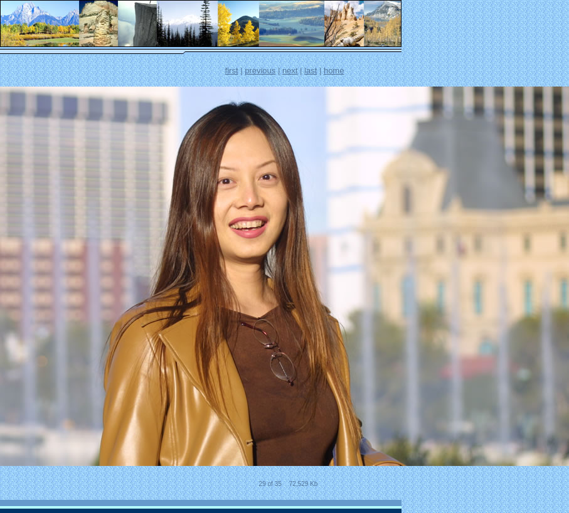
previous (260, 70)
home (334, 70)
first (231, 70)
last (310, 70)
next (290, 70)
